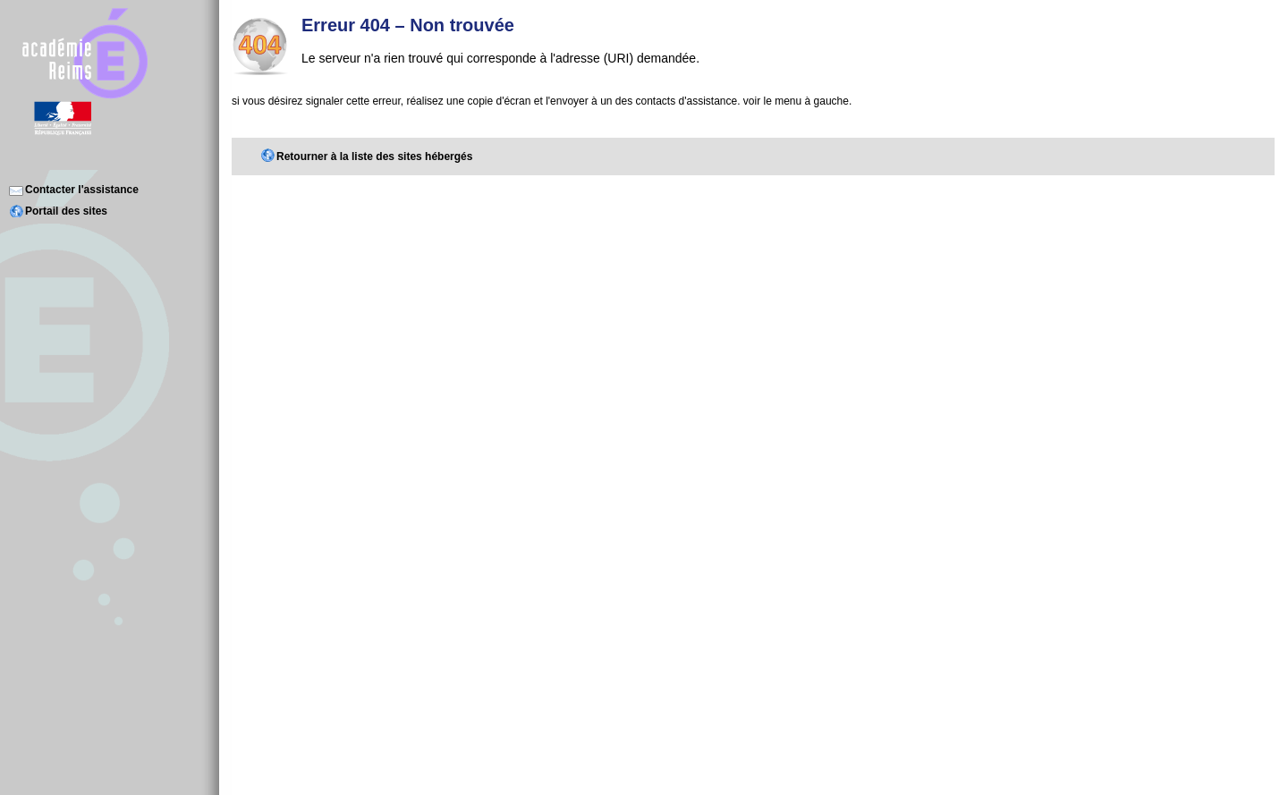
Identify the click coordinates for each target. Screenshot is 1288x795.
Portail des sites (66, 211)
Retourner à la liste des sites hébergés (374, 156)
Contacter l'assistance (82, 189)
